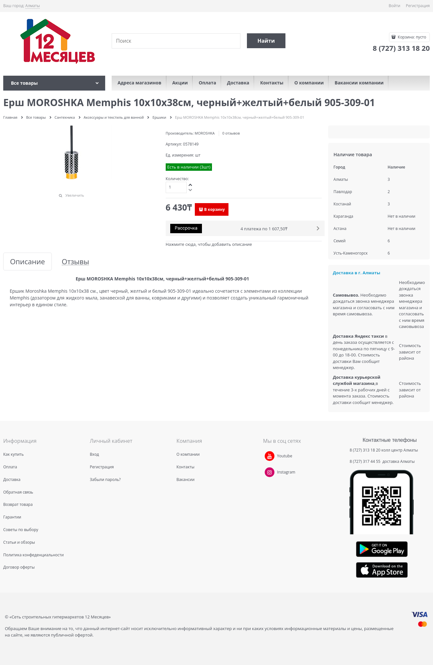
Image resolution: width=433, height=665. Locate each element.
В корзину (214, 209)
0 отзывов (231, 133)
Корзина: (411, 37)
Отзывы (75, 261)
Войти (394, 5)
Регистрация (418, 5)
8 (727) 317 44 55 (365, 461)
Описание (27, 261)
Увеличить (74, 195)
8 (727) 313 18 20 (365, 450)
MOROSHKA (205, 133)
